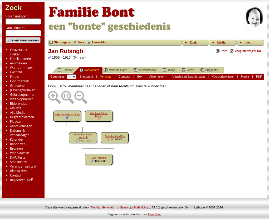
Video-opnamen (21, 99)
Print (224, 51)
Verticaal (105, 76)
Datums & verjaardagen (20, 132)
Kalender (16, 139)
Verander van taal (23, 166)
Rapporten (18, 144)
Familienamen (20, 58)
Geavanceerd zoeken (20, 51)
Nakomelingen (115, 70)
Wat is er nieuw (21, 67)
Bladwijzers (18, 171)
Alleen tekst (156, 76)
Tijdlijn (169, 70)
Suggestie (209, 70)
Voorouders (89, 70)
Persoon (65, 70)
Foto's (14, 76)
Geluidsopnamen (22, 94)
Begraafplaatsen (22, 117)
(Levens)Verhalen (22, 90)
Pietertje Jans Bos (115, 136)
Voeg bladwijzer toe (248, 51)
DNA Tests (17, 157)
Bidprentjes (18, 103)
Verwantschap (145, 70)
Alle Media (17, 112)
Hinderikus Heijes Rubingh (83, 136)
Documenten (19, 81)
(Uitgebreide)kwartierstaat (188, 76)
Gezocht (16, 72)
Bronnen (16, 148)
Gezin (188, 70)
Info (247, 42)
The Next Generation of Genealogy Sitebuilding (119, 207)
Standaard (86, 76)
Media (221, 42)
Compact (124, 76)
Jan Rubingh (99, 157)
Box (139, 76)
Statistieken (18, 162)
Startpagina (62, 42)
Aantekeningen (21, 126)
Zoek (13, 8)
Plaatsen (16, 121)
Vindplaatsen (19, 153)
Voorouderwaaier (223, 76)
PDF (259, 76)
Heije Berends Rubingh (67, 114)
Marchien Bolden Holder (99, 114)
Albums (15, 108)
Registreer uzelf (21, 180)
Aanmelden (18, 63)
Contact (15, 175)
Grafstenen (18, 85)
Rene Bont (154, 214)
